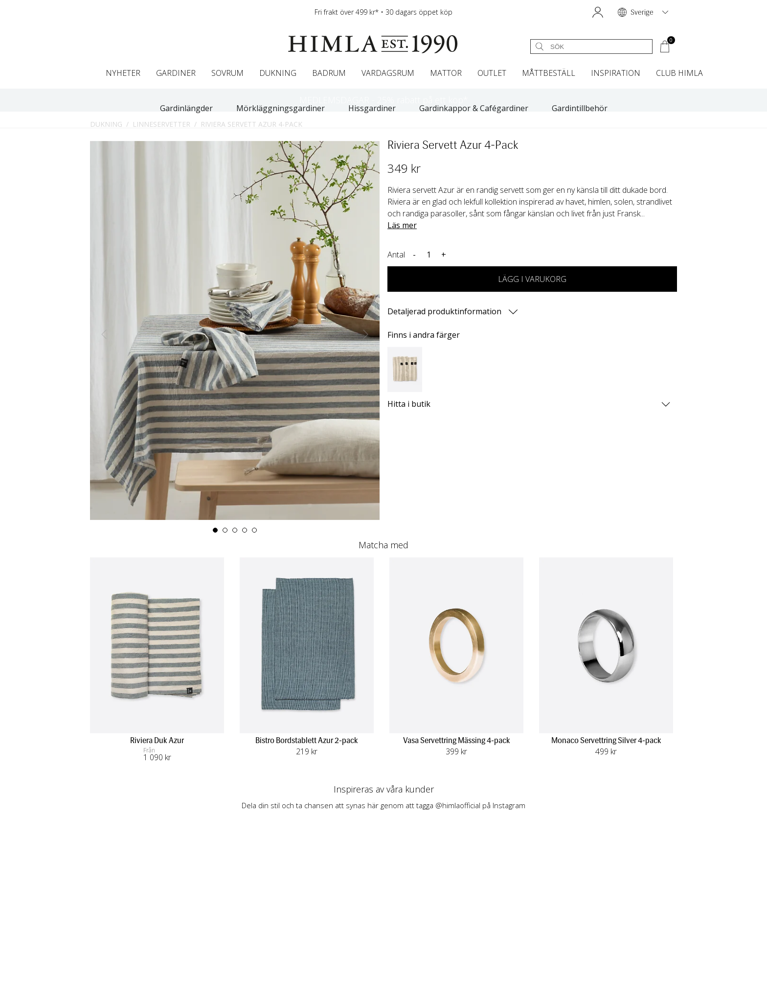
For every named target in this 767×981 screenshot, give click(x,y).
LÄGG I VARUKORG (532, 279)
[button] (598, 12)
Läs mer (402, 225)
